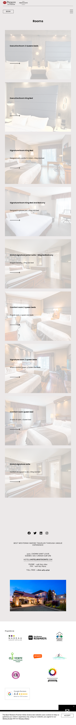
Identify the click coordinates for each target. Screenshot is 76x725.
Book (8, 11)
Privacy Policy (24, 719)
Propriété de (9, 631)
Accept (67, 715)
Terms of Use (7, 719)
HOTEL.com (38, 559)
